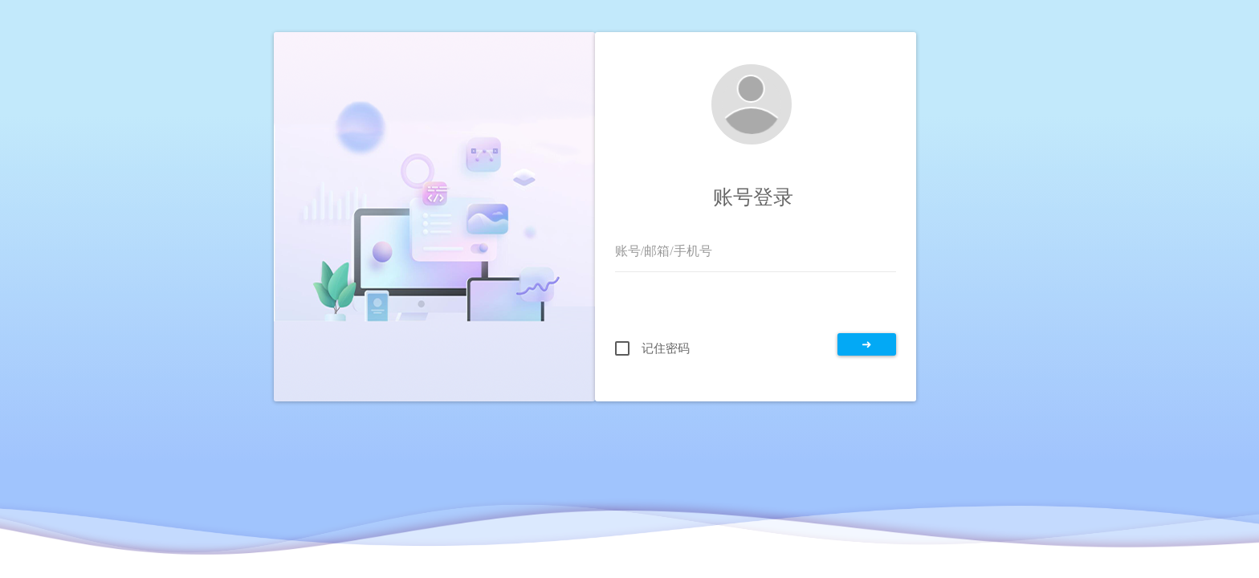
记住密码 (666, 348)
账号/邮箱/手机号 (663, 251)
